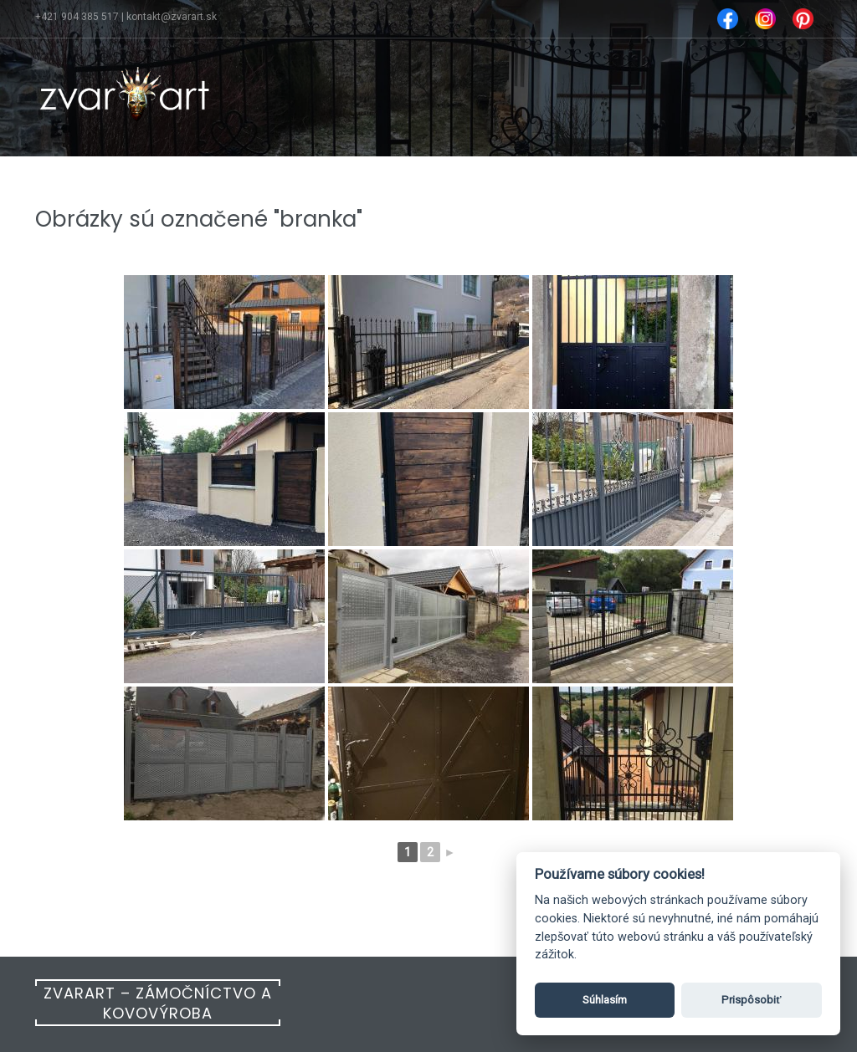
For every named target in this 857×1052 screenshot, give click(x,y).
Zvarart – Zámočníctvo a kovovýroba (158, 1003)
